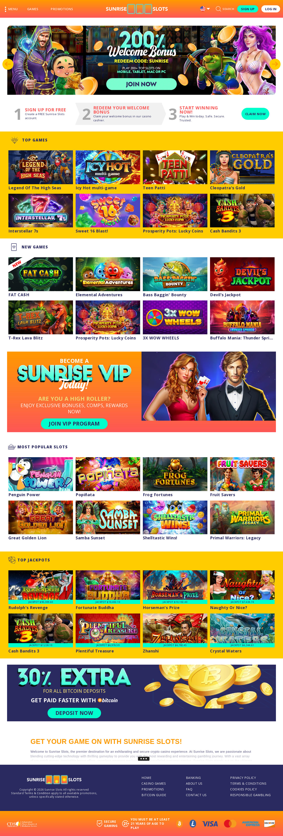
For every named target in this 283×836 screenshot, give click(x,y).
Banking (193, 778)
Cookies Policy (243, 789)
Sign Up (247, 9)
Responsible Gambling (250, 795)
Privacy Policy (243, 778)
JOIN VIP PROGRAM (74, 423)
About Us (194, 783)
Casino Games (154, 783)
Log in (271, 9)
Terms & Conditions (248, 783)
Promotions (62, 9)
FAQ (189, 789)
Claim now (255, 114)
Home (146, 778)
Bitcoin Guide (154, 795)
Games (32, 9)
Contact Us (196, 795)
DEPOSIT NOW (74, 712)
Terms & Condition (37, 793)
